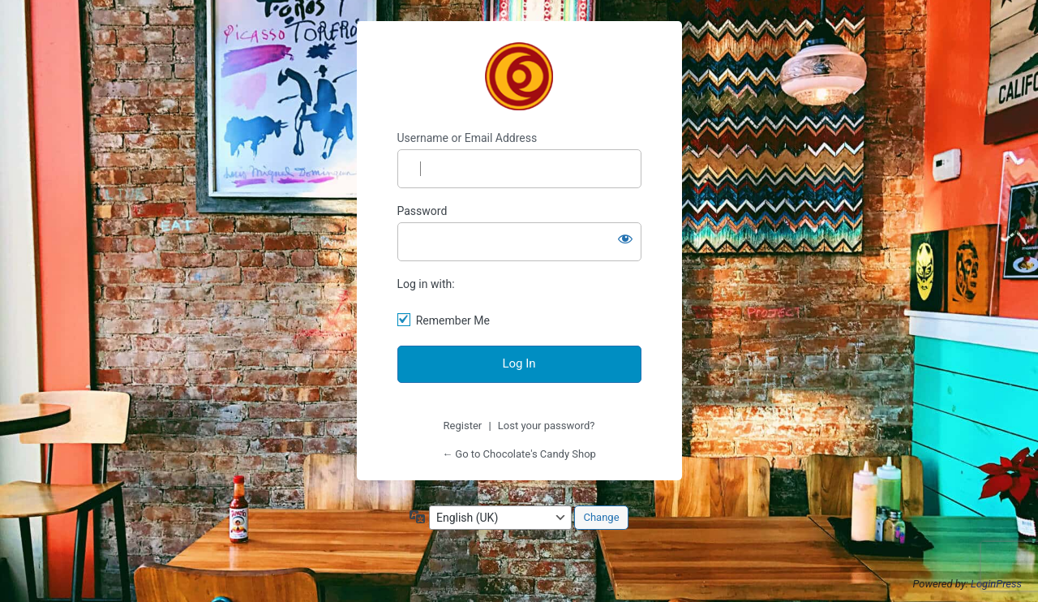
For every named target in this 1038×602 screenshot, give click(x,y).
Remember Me (453, 320)
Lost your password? (546, 425)
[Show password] (625, 238)
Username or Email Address (467, 137)
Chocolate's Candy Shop (519, 76)
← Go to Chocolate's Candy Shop (519, 454)
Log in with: (426, 283)
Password (422, 210)
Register (463, 425)
